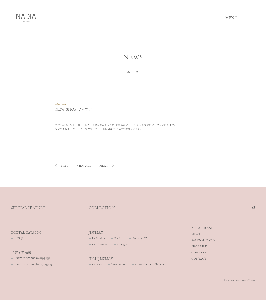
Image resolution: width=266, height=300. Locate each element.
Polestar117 (140, 238)
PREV (62, 165)
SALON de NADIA (203, 240)
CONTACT (198, 258)
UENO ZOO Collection (149, 264)
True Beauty (118, 264)
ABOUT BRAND (202, 228)
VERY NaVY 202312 (33, 264)
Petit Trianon (100, 244)
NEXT (106, 165)
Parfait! (118, 238)
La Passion (98, 238)
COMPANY (199, 252)
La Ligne (122, 244)
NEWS (195, 234)
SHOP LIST (199, 246)
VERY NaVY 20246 (32, 258)
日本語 (19, 238)
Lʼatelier (97, 264)
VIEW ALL (84, 165)
